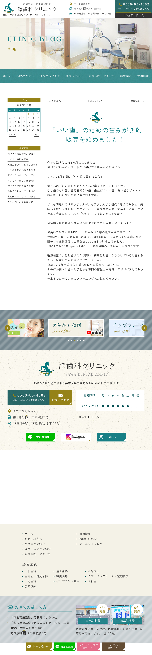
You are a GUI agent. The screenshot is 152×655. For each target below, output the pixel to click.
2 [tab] (71, 340)
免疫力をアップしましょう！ (23, 164)
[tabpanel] (65, 328)
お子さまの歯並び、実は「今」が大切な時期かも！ (34, 154)
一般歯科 (30, 571)
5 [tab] (80, 340)
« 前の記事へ (54, 100)
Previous (7, 328)
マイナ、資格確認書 (18, 159)
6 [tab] (83, 340)
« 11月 (12, 134)
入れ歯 (92, 581)
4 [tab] (77, 340)
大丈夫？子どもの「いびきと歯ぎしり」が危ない (33, 196)
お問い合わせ (88, 538)
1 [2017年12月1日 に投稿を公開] (28, 114)
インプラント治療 (68, 581)
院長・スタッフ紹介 (38, 548)
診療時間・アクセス (38, 554)
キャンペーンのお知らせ (20, 201)
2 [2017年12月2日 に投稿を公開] (33, 114)
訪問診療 (30, 586)
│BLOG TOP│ (95, 100)
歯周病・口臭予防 (36, 576)
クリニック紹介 (35, 543)
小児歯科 (30, 581)
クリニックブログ (91, 543)
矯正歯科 (62, 571)
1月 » (36, 134)
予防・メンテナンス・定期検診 (108, 576)
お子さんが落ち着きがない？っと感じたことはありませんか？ (40, 185)
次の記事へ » (137, 100)
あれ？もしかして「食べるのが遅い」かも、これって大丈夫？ (40, 191)
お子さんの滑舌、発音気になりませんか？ (30, 180)
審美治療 (62, 576)
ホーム (29, 533)
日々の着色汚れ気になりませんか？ (26, 169)
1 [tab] (68, 340)
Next (144, 328)
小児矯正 (94, 571)
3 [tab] (74, 340)
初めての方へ (33, 538)
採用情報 (85, 533)
